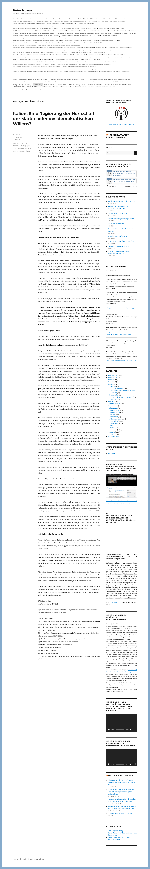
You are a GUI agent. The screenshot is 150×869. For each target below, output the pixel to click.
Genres (21, 84)
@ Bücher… (28, 84)
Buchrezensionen (117, 388)
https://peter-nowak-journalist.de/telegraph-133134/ (120, 308)
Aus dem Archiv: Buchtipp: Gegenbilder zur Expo (24, 21)
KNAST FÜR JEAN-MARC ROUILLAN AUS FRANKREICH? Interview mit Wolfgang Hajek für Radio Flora (35, 86)
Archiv (108, 81)
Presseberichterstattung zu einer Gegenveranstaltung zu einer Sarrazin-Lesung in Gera (95, 86)
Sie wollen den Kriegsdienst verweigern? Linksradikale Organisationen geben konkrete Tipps (121, 792)
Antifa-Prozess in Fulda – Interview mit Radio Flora (70, 89)
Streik (102, 57)
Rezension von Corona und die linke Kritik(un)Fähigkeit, (103, 61)
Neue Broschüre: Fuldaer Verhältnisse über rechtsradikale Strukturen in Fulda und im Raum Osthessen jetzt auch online (40, 52)
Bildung (112, 415)
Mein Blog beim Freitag (120, 776)
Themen (15, 84)
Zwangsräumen (130, 57)
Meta (83, 84)
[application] (121, 723)
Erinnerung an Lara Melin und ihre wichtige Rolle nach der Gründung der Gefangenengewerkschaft (78, 69)
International (19, 137)
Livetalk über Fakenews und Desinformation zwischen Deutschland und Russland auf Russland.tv (109, 84)
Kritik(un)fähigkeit (96, 59)
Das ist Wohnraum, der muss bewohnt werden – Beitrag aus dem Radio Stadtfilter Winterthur (34, 30)
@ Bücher (112, 386)
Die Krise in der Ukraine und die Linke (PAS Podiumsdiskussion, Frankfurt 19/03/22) (88, 52)
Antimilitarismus (113, 375)
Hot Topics (111, 453)
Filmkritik (111, 382)
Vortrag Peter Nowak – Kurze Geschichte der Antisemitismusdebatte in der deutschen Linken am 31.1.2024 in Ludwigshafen (83, 33)
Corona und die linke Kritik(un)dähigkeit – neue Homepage (106, 40)
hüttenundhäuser (115, 419)
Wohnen (97, 57)
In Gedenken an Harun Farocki (67, 86)
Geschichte (111, 401)
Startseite (103, 81)
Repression (113, 430)
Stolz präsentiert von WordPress (33, 859)
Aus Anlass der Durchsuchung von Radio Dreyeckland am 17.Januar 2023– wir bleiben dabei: (97, 47)
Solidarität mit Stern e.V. (86, 28)
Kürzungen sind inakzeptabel (117, 214)
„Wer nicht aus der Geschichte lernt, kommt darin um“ (77, 38)
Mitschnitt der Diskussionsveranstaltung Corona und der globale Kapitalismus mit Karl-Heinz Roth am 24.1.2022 (38, 61)
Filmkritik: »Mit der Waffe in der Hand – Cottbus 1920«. (104, 38)
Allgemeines (113, 408)
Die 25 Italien (18, 143)
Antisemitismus (114, 57)
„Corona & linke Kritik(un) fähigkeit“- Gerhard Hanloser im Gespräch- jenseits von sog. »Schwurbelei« (108, 79)
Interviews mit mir (62, 84)
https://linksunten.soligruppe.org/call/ (122, 124)
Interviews (113, 399)
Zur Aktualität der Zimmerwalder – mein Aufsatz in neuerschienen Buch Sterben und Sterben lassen (85, 25)
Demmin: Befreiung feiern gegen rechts (121, 219)
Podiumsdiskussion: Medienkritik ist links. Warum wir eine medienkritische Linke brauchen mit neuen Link (36, 28)
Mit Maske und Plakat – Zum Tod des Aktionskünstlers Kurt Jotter (88, 42)
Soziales (17, 139)
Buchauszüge (113, 395)
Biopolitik (111, 380)
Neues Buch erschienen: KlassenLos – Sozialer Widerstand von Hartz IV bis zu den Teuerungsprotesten (36, 35)
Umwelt (112, 434)
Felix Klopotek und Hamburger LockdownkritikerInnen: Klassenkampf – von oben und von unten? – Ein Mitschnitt (38, 57)
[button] (111, 186)
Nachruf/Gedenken (114, 404)
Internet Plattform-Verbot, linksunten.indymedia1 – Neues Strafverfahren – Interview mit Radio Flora (35, 49)
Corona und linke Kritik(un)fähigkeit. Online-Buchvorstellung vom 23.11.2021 (67, 79)
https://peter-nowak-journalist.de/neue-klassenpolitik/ (121, 360)
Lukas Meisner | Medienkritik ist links (120, 814)
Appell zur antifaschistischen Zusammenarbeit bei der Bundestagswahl (29, 23)
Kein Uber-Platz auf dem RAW (118, 236)
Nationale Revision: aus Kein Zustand (55, 38)
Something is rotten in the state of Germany (70, 49)
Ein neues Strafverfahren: (126, 47)
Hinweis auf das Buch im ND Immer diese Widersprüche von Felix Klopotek (79, 66)
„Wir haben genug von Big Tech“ (119, 246)
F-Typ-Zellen (122, 57)
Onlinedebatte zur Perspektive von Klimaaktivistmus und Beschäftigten (29, 38)
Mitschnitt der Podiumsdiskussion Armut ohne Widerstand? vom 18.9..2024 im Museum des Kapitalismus (70, 23)
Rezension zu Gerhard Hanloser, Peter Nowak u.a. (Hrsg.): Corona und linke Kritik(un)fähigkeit (34, 64)
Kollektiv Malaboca (21, 148)
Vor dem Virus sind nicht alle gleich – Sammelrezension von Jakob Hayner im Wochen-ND (33, 69)
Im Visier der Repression (74, 84)
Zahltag (107, 57)
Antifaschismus (114, 410)
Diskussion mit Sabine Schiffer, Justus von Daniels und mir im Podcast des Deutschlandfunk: (33, 33)
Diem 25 (23, 145)
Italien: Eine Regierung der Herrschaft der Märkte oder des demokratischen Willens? (54, 118)
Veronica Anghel (113, 436)
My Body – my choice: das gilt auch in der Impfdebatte (77, 61)
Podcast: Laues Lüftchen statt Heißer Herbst (107, 35)
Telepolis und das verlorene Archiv (44, 21)
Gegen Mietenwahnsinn (116, 224)
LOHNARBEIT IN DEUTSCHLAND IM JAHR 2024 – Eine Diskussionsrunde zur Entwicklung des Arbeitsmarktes (37, 25)
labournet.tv (115, 602)
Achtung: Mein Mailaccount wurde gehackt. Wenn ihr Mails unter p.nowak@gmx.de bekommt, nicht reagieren (38, 40)
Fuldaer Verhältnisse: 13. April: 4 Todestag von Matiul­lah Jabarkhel (113, 49)
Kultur (111, 425)
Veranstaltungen (37, 84)
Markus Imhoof (24, 151)
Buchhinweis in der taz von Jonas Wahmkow (67, 64)
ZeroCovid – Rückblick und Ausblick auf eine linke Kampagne (79, 57)
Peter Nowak (23, 10)
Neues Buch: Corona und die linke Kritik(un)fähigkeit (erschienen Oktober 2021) (31, 79)
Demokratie (15, 59)
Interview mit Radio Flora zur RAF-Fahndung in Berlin (69, 30)
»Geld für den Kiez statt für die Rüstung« (121, 201)
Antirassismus (112, 377)
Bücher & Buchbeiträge (49, 84)
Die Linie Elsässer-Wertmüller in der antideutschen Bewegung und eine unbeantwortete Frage (34, 18)
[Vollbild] (135, 730)
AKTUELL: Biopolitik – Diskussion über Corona (123, 81)
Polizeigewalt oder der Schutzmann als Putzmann (124, 33)
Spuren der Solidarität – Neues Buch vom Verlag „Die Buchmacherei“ (109, 28)
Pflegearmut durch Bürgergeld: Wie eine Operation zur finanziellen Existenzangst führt (121, 782)
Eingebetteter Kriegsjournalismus (89, 49)
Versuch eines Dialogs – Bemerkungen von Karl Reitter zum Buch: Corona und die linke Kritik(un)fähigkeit (36, 66)
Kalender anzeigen (131, 186)
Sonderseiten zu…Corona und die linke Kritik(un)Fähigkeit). (85, 81)
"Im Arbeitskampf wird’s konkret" (122, 397)
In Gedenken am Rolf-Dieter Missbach (70, 28)
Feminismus (113, 417)
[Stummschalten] (131, 730)
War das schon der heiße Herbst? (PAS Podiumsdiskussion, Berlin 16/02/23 (78, 35)
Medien (111, 428)
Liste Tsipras (25, 150)
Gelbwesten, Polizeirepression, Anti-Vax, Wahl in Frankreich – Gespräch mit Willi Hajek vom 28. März (103, 54)
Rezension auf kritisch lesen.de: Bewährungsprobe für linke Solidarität (95, 64)
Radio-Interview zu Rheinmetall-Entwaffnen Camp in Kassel (78, 40)
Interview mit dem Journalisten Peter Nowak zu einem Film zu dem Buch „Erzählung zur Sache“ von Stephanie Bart (109, 30)
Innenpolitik (113, 421)
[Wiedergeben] (109, 730)
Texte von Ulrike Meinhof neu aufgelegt (121, 241)
